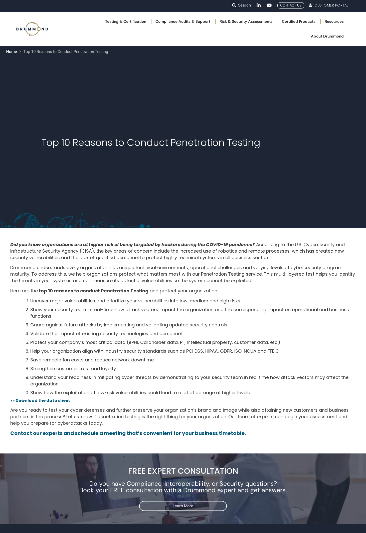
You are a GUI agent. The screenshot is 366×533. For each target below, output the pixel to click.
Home (11, 51)
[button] (234, 5)
